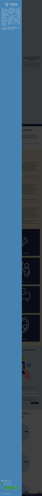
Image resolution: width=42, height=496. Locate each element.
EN (33, 495)
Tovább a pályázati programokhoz (31, 176)
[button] (36, 495)
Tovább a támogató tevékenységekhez (30, 199)
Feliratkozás (35, 403)
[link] (38, 495)
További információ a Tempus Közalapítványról (29, 143)
